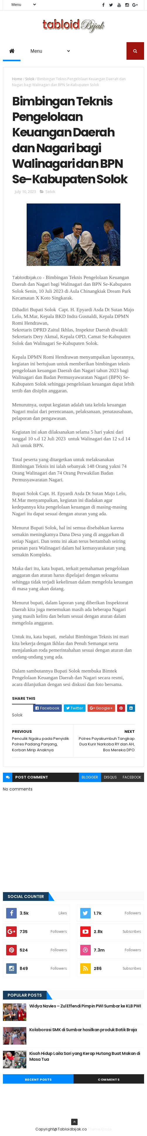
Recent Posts (38, 1079)
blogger (90, 777)
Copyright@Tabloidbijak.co (61, 1129)
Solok (29, 78)
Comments (108, 1079)
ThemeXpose (100, 1129)
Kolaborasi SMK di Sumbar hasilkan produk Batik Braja (83, 1030)
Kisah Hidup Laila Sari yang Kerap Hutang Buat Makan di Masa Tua (84, 1056)
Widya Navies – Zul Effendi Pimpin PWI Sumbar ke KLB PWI (85, 1006)
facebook (132, 777)
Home (17, 78)
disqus (110, 777)
